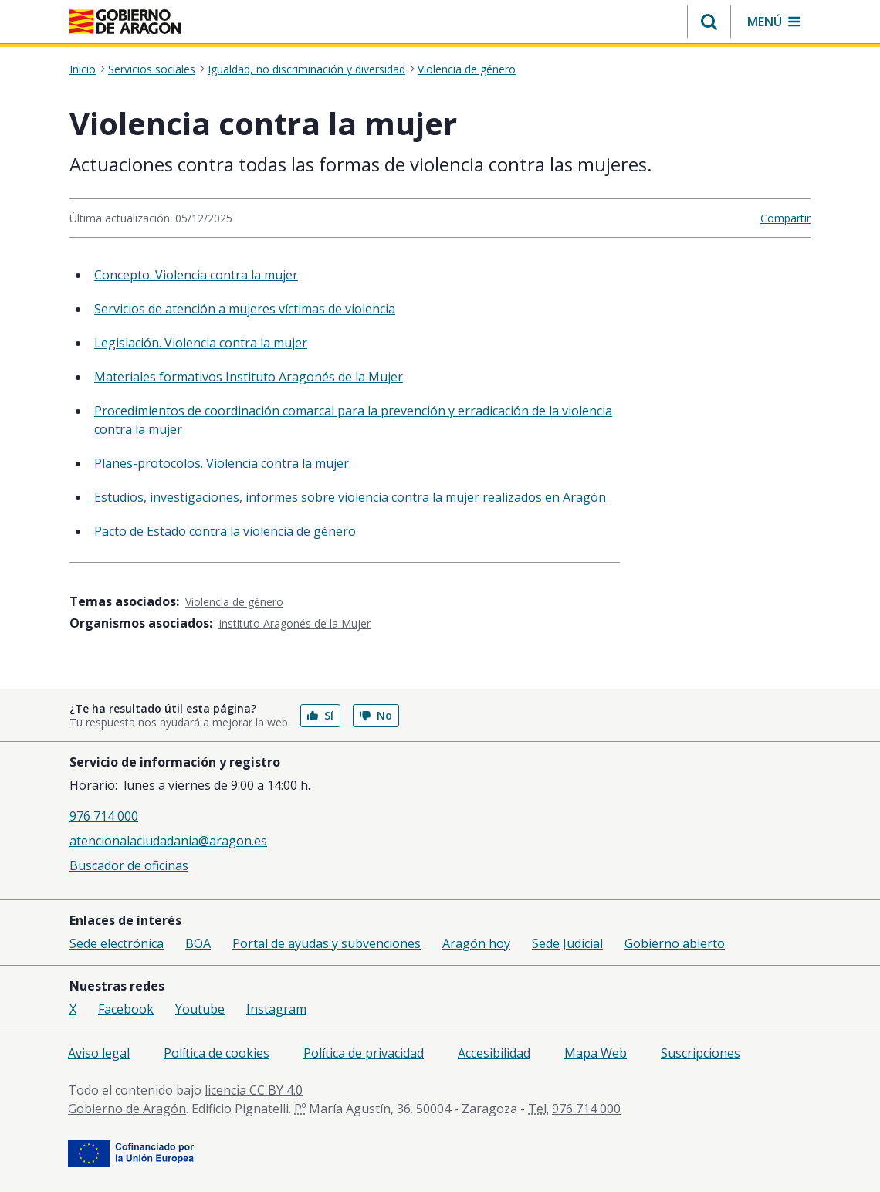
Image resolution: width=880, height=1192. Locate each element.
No (376, 715)
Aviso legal (99, 1053)
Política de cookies (216, 1053)
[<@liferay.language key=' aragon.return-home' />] (125, 21)
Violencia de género (467, 69)
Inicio (82, 69)
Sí (320, 715)
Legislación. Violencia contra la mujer (200, 342)
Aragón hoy (476, 943)
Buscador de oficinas (128, 865)
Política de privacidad (363, 1053)
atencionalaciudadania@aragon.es (168, 840)
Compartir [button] (785, 218)
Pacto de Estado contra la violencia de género (225, 531)
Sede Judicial (567, 943)
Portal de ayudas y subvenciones (326, 943)
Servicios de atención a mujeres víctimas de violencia (244, 308)
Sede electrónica (116, 943)
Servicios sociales (151, 69)
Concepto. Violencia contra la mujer (196, 274)
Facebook (126, 1009)
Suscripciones (700, 1053)
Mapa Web (595, 1053)
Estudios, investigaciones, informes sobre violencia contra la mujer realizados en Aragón (350, 497)
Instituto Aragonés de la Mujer (294, 623)
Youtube (200, 1009)
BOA (198, 943)
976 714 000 (103, 816)
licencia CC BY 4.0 (254, 1090)
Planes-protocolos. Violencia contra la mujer (221, 463)
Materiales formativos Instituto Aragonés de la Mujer (248, 376)
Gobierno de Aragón (127, 1108)
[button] (709, 21)
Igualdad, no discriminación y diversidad (306, 69)
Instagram (276, 1009)
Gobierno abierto (674, 943)
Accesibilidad (494, 1053)
